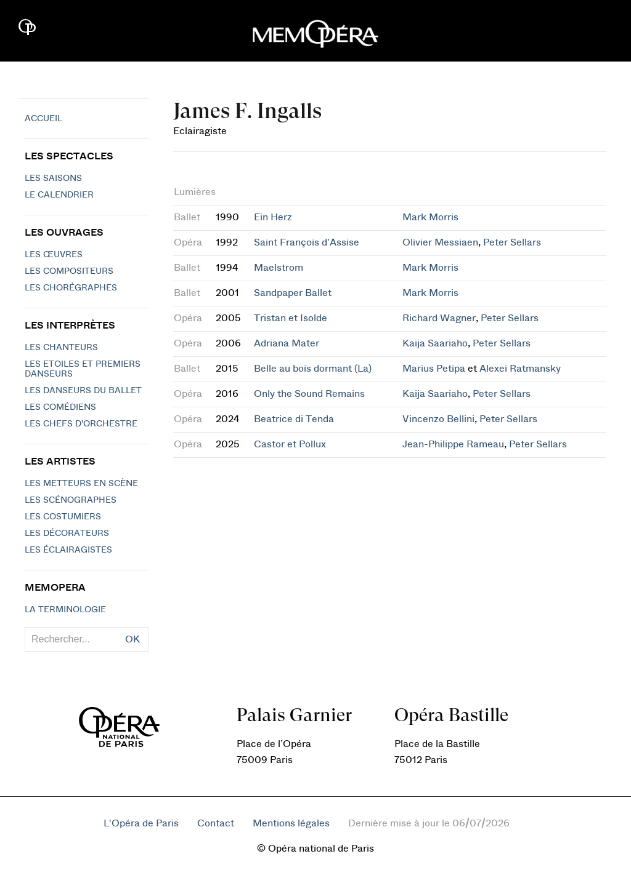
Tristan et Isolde (290, 318)
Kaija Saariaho (435, 343)
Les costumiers (63, 517)
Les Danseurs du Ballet (83, 390)
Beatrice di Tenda (294, 419)
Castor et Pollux (290, 444)
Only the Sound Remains (309, 394)
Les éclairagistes (68, 550)
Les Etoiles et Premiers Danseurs (82, 369)
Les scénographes (70, 500)
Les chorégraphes (71, 288)
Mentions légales (291, 823)
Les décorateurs (67, 533)
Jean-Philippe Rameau (453, 444)
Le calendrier (59, 195)
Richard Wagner (439, 318)
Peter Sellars (512, 242)
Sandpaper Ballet (293, 293)
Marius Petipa (433, 369)
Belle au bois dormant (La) (313, 369)
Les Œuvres (54, 254)
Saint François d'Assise (306, 242)
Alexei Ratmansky (520, 369)
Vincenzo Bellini (438, 419)
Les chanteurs (61, 347)
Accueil (43, 118)
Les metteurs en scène (81, 483)
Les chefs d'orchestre (81, 424)
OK (132, 639)
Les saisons (53, 178)
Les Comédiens (60, 407)
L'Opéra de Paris (141, 823)
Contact (215, 823)
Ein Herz (273, 217)
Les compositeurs (69, 271)
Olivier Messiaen (440, 242)
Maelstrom (278, 268)
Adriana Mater (286, 343)
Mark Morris (430, 217)
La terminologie (65, 609)
